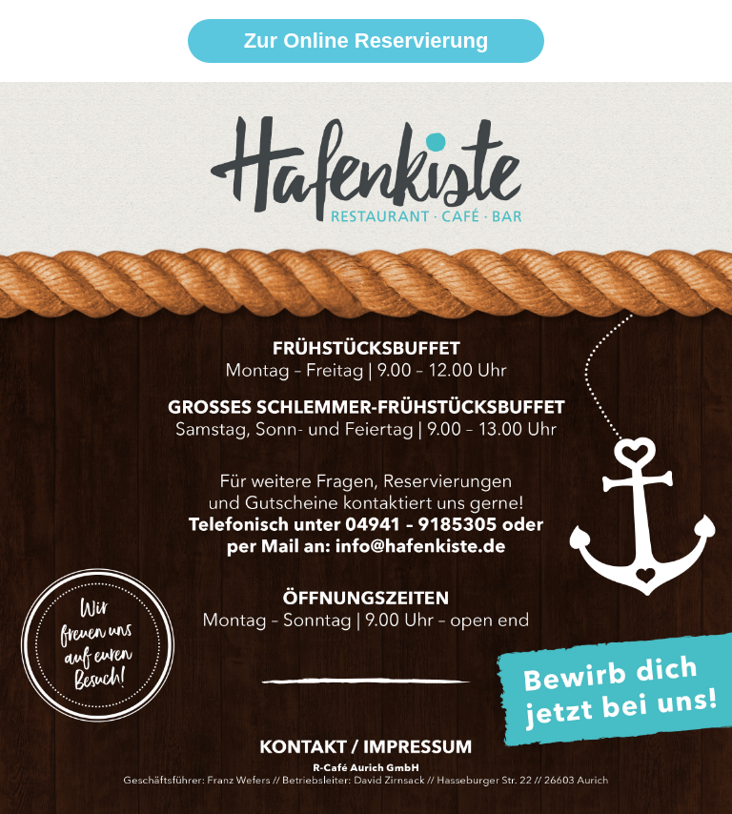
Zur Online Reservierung (366, 40)
